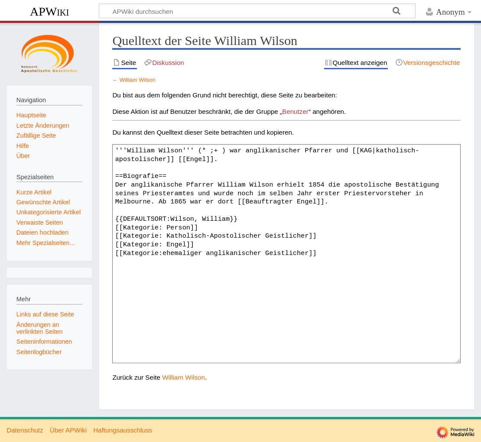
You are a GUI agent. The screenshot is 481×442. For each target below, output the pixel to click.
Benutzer (295, 111)
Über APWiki (68, 430)
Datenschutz (24, 430)
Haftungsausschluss (122, 430)
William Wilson (138, 80)
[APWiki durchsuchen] (257, 11)
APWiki (49, 11)
